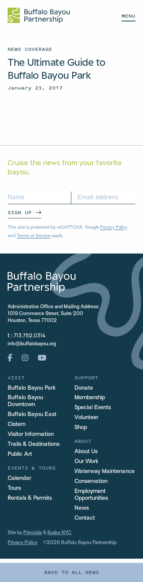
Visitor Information (31, 434)
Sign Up (20, 212)
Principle (32, 533)
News (81, 508)
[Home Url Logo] (39, 15)
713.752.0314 (29, 336)
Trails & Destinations (33, 444)
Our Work (86, 461)
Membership (89, 397)
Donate (83, 388)
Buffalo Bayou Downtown (25, 401)
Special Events (92, 407)
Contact (84, 518)
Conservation (91, 481)
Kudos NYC (59, 533)
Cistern (17, 424)
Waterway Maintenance (104, 471)
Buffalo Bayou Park (32, 388)
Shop (80, 427)
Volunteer (86, 417)
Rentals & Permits (30, 498)
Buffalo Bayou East (32, 414)
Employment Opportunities (91, 495)
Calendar (19, 478)
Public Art (20, 454)
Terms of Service (33, 236)
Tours (14, 488)
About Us (86, 451)
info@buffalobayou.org (32, 344)
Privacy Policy (113, 227)
